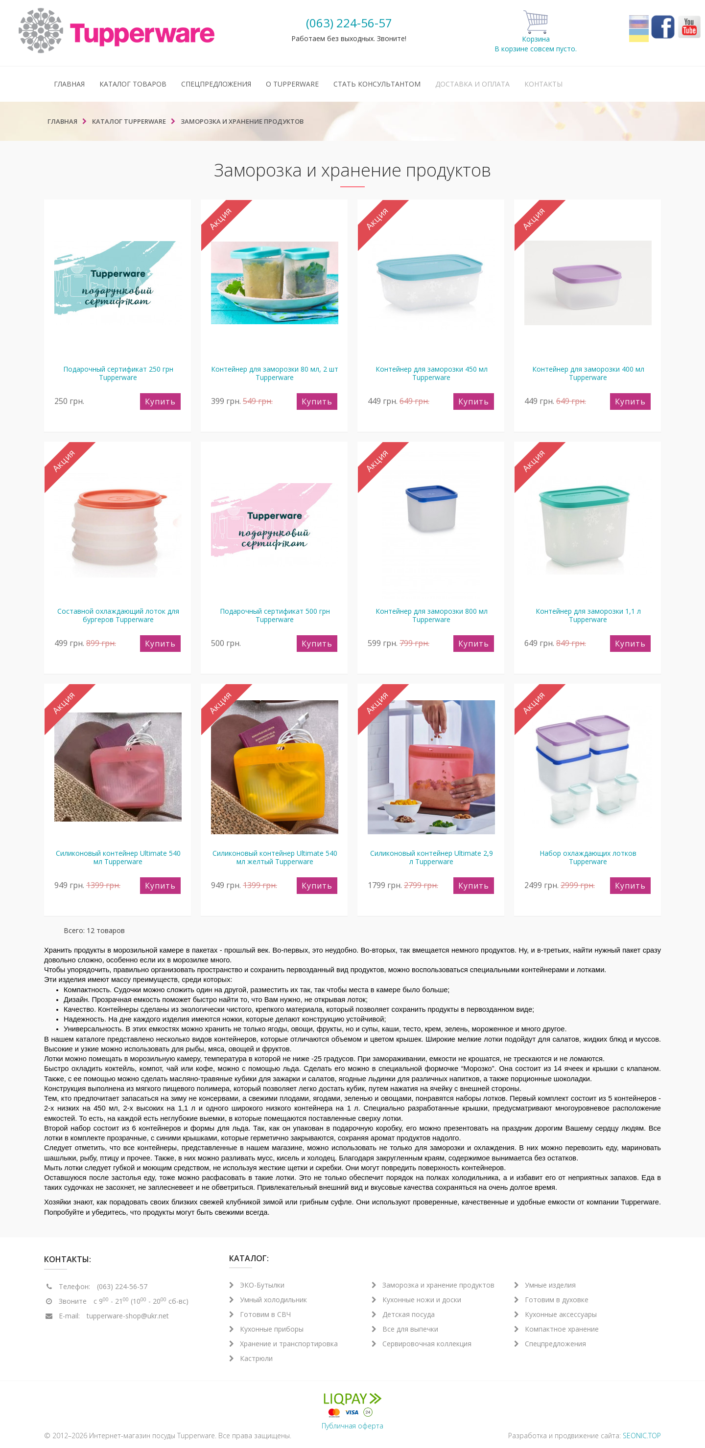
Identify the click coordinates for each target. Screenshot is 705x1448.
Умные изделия (545, 1285)
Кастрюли (251, 1358)
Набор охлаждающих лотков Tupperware (588, 857)
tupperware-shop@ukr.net (128, 1315)
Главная (69, 84)
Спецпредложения (216, 84)
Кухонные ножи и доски (416, 1299)
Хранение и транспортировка (283, 1343)
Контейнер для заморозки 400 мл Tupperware (588, 373)
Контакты (543, 84)
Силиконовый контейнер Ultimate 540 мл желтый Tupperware (274, 857)
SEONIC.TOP (642, 1435)
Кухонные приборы (266, 1329)
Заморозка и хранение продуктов (433, 1285)
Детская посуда (403, 1314)
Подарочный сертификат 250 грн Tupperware (118, 373)
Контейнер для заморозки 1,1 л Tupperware (588, 615)
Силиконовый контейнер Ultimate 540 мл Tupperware (118, 857)
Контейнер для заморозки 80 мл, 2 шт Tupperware (274, 373)
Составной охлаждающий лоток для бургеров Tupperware (118, 615)
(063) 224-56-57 (349, 23)
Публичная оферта (352, 1425)
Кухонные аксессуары (555, 1314)
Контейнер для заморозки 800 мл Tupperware (432, 615)
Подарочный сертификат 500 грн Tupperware (275, 615)
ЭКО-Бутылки (256, 1285)
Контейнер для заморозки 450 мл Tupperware (432, 373)
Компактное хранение (556, 1329)
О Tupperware (292, 84)
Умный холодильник (268, 1299)
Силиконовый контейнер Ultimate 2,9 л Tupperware (431, 857)
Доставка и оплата (472, 84)
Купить (160, 401)
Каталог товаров (132, 84)
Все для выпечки (405, 1329)
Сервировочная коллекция (421, 1343)
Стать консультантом (377, 84)
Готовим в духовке (551, 1299)
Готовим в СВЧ (260, 1314)
